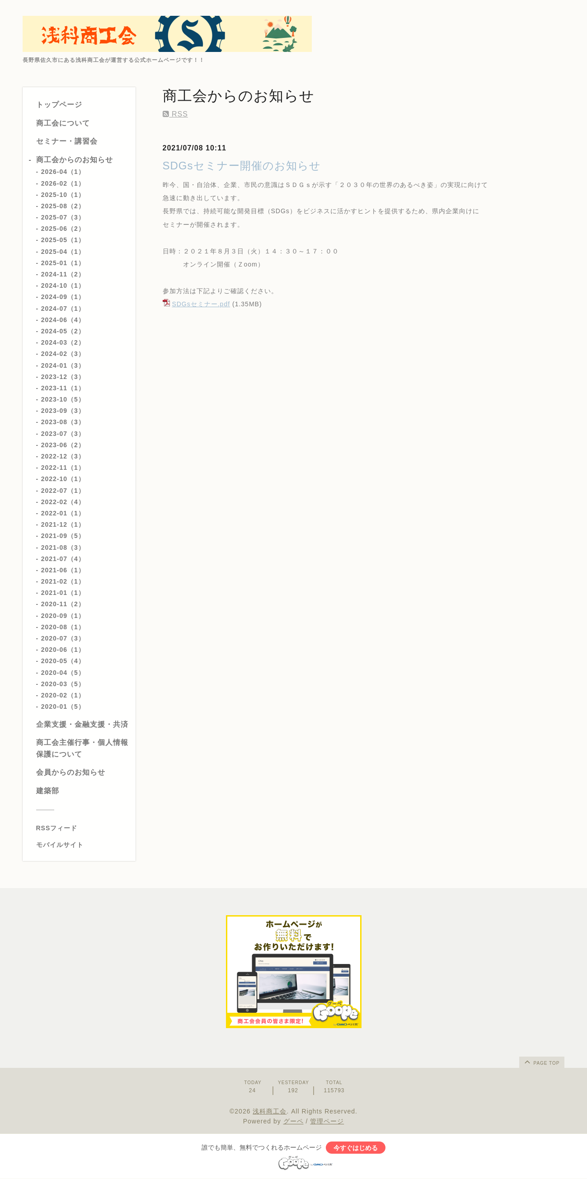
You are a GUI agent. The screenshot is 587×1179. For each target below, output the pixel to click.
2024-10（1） (63, 285)
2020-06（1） (63, 649)
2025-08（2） (63, 206)
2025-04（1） (63, 251)
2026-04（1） (63, 171)
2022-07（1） (63, 490)
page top (541, 1061)
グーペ (293, 1121)
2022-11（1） (63, 467)
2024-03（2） (63, 342)
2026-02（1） (63, 183)
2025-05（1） (63, 239)
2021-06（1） (63, 570)
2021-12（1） (63, 524)
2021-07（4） (63, 558)
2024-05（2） (63, 331)
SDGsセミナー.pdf (201, 304)
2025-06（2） (63, 228)
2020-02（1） (63, 695)
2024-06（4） (63, 319)
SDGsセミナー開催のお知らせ (242, 165)
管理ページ (327, 1121)
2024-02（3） (63, 353)
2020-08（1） (63, 627)
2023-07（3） (63, 433)
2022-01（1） (63, 513)
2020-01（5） (63, 706)
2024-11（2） (63, 274)
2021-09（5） (63, 535)
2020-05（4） (63, 660)
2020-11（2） (63, 604)
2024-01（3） (63, 365)
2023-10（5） (63, 399)
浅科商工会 (269, 1111)
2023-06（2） (63, 445)
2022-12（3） (63, 456)
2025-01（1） (63, 263)
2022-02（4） (63, 501)
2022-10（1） (63, 478)
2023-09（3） (63, 410)
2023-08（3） (63, 422)
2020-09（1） (63, 615)
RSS (175, 114)
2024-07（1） (63, 308)
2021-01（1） (63, 592)
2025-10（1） (63, 194)
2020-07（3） (63, 638)
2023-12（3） (63, 376)
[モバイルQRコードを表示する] (82, 845)
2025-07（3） (63, 217)
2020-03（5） (63, 684)
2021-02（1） (63, 581)
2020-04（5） (63, 672)
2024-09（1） (63, 296)
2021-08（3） (63, 547)
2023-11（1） (63, 388)
